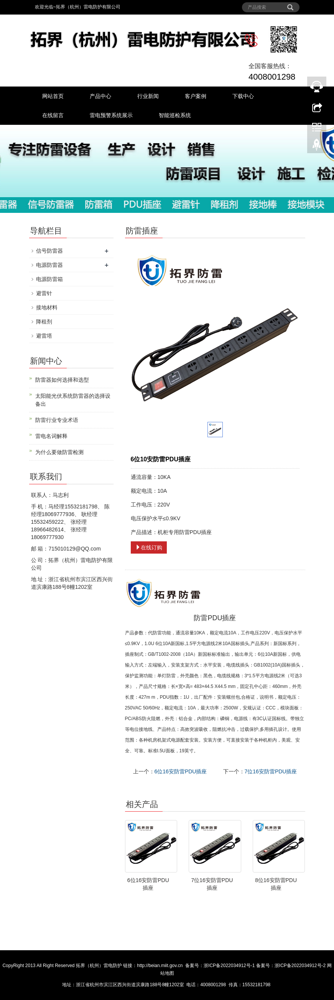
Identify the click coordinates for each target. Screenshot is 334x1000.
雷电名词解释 (51, 436)
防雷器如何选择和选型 (62, 380)
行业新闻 (148, 96)
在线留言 (53, 115)
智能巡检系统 (175, 115)
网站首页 (53, 96)
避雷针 (44, 293)
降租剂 (44, 322)
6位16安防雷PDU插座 (181, 771)
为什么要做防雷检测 (59, 452)
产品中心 (100, 96)
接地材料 (47, 307)
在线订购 (148, 547)
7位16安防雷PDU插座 (271, 771)
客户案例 (195, 96)
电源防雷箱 (49, 279)
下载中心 (243, 96)
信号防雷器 (49, 251)
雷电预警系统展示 (111, 115)
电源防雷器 (49, 265)
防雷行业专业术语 (56, 420)
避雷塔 (44, 336)
